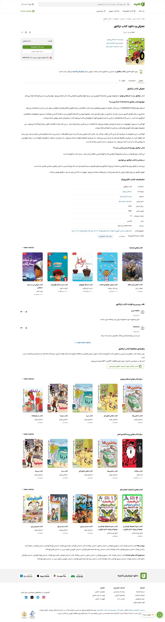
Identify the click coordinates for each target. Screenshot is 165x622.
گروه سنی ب (64, 549)
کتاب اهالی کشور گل (111, 416)
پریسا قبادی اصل (112, 43)
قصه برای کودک (65, 546)
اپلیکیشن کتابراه (25, 11)
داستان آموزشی (75, 549)
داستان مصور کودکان (127, 549)
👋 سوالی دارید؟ (148, 615)
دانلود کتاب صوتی (118, 610)
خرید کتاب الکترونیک (37, 47)
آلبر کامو (139, 475)
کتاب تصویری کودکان (115, 546)
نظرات (122, 81)
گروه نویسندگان (137, 533)
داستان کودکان (38, 546)
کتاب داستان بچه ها (102, 549)
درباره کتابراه (140, 592)
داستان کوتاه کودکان (52, 546)
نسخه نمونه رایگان (37, 52)
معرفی (141, 81)
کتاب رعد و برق (62, 526)
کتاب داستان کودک (129, 546)
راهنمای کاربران (120, 595)
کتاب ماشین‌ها (137, 416)
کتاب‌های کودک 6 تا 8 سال (81, 231)
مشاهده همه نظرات (82, 343)
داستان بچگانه (91, 546)
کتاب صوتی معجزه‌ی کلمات (108, 285)
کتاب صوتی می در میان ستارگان (35, 286)
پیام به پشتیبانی (119, 592)
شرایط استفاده (140, 595)
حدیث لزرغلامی (88, 288)
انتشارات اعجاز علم (112, 47)
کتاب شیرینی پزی (37, 526)
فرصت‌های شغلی (139, 602)
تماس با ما (121, 599)
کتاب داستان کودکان (78, 546)
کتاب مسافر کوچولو (86, 285)
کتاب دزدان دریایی (86, 526)
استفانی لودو (111, 40)
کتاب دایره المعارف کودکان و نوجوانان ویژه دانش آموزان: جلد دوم (132, 528)
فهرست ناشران (100, 599)
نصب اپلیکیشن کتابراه (135, 610)
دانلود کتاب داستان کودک (136, 559)
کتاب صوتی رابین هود (135, 285)
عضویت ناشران (100, 592)
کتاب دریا (89, 416)
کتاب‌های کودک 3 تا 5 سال (100, 231)
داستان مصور (102, 546)
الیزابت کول (64, 288)
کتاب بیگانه (138, 471)
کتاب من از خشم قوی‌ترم (59, 285)
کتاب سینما (64, 416)
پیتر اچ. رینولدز (113, 288)
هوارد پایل (138, 288)
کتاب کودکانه (114, 549)
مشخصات (131, 81)
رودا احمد (39, 291)
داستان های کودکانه (52, 549)
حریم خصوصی (140, 599)
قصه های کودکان (88, 549)
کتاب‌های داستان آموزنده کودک (121, 231)
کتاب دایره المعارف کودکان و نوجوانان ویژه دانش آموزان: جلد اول (108, 528)
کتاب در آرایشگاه (37, 416)
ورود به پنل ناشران (98, 595)
